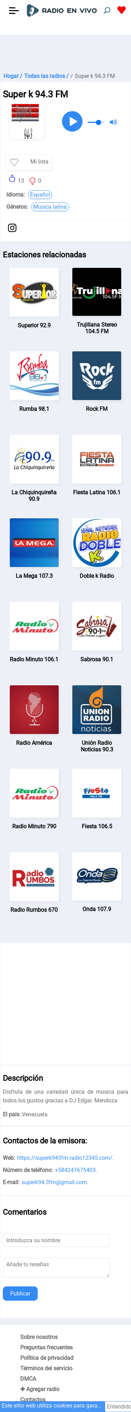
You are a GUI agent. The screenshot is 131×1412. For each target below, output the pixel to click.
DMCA (28, 1378)
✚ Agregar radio (39, 1389)
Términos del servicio (46, 1368)
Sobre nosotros (39, 1337)
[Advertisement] (65, 52)
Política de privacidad (46, 1358)
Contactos (32, 1399)
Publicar (20, 1293)
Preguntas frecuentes (46, 1347)
